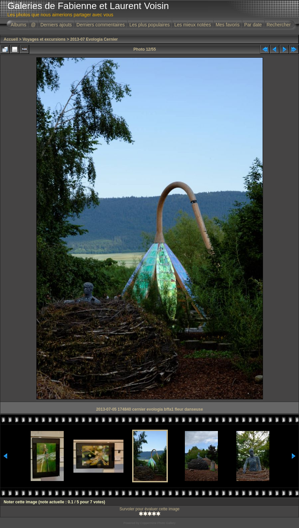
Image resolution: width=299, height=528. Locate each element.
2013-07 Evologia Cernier (94, 39)
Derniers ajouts (56, 24)
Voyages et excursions (43, 39)
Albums (18, 24)
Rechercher (279, 24)
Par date (253, 24)
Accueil (11, 39)
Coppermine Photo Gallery (158, 523)
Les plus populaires (149, 24)
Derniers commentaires (100, 24)
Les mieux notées (192, 24)
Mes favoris (228, 24)
